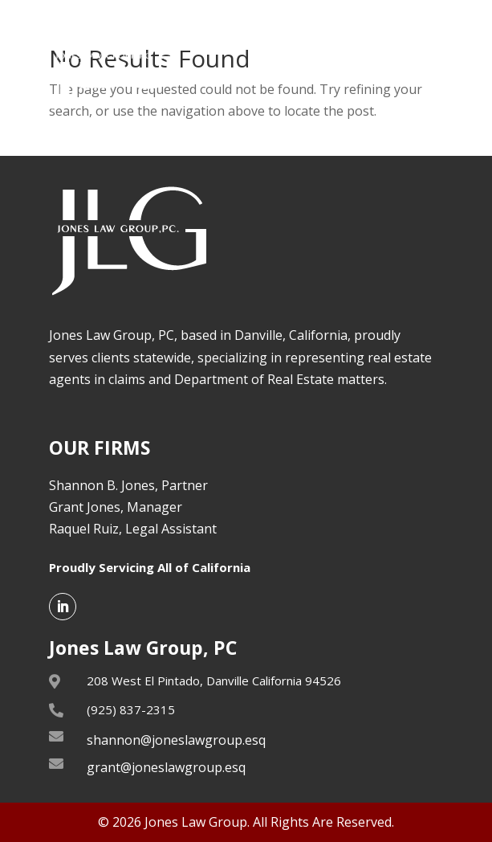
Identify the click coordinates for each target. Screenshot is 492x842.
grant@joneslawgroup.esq (166, 767)
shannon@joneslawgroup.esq (176, 740)
